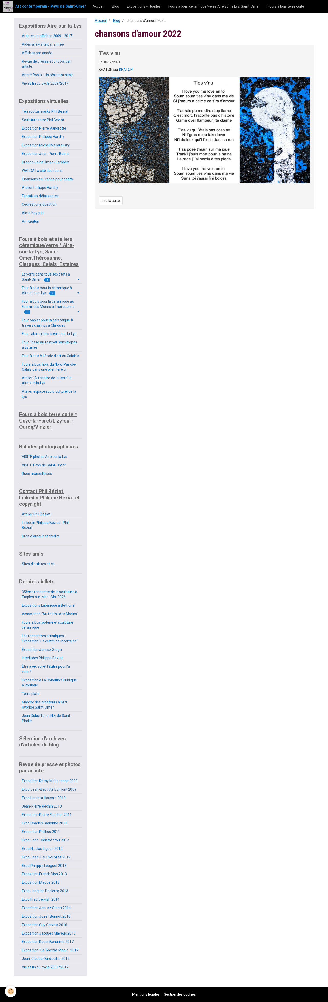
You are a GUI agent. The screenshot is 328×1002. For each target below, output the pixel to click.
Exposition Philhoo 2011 (41, 832)
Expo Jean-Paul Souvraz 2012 (46, 857)
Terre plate (30, 694)
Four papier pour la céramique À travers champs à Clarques (47, 322)
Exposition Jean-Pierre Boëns (45, 154)
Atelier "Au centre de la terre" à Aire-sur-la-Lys (46, 380)
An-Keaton (30, 221)
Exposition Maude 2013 (40, 882)
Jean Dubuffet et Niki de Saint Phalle (46, 718)
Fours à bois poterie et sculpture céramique (47, 625)
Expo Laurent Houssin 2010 (44, 798)
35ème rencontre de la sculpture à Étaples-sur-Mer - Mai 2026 (49, 594)
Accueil (98, 6)
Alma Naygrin (33, 213)
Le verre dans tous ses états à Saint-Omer (46, 277)
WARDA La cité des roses (42, 171)
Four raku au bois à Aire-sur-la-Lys (49, 334)
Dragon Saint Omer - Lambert (45, 162)
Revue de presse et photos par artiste (46, 63)
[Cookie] (11, 991)
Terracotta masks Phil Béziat (45, 111)
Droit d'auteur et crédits (41, 536)
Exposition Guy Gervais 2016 (44, 925)
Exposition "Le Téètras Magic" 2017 (50, 950)
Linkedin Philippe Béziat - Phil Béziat (45, 525)
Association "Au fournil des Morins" (50, 614)
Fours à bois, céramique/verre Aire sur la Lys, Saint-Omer (214, 6)
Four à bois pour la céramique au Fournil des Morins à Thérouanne (48, 306)
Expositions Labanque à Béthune (48, 605)
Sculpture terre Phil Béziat (43, 120)
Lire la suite (111, 201)
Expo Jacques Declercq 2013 (45, 891)
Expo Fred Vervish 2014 (40, 899)
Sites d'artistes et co (38, 564)
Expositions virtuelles (144, 6)
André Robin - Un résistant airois (48, 75)
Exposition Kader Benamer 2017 (48, 942)
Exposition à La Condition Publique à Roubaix (49, 682)
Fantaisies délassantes (40, 196)
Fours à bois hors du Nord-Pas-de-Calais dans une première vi (49, 366)
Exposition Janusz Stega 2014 (46, 908)
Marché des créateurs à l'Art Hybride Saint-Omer (44, 704)
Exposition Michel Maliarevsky (46, 145)
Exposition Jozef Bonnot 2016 (46, 916)
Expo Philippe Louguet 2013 (44, 865)
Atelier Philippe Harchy (40, 187)
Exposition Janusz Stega (42, 649)
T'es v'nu (109, 53)
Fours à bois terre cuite (286, 6)
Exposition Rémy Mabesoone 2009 (50, 781)
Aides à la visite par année (43, 44)
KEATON (125, 69)
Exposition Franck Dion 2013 (44, 874)
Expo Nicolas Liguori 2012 (42, 849)
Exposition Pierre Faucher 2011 (47, 815)
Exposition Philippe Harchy (43, 137)
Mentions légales (146, 994)
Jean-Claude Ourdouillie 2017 (45, 959)
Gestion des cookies (180, 994)
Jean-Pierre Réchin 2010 (42, 806)
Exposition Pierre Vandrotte (44, 128)
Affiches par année (37, 53)
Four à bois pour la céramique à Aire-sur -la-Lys (47, 290)
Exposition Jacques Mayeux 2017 (49, 933)
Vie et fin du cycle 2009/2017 (45, 83)
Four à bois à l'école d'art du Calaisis (50, 356)
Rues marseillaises (37, 473)
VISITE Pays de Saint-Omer (44, 465)
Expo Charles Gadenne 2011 (44, 823)
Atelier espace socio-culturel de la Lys (49, 394)
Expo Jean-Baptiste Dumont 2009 (49, 789)
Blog (115, 6)
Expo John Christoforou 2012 (45, 840)
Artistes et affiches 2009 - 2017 (47, 36)
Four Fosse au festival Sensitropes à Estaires (49, 344)
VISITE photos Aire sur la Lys (44, 457)
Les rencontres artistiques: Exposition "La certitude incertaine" (50, 638)
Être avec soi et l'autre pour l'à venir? (46, 669)
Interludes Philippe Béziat (42, 658)
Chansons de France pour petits (47, 179)
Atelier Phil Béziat (36, 514)
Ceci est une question (39, 204)
